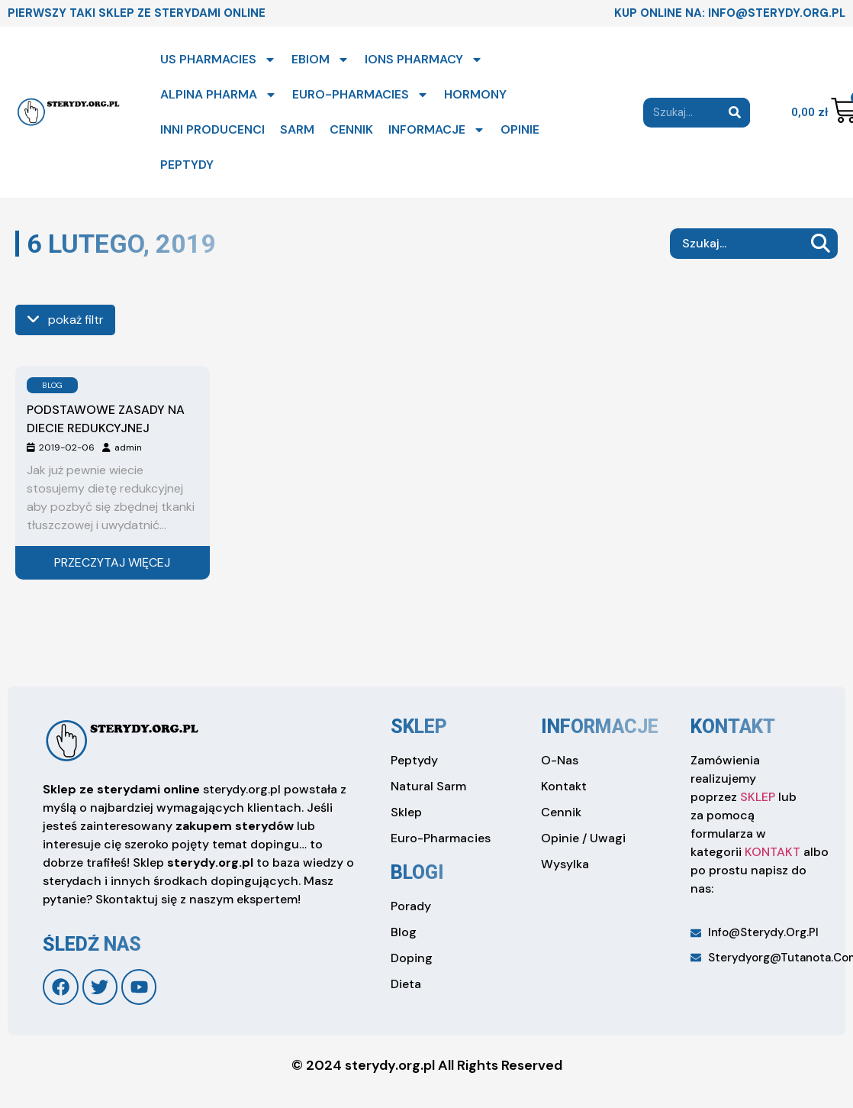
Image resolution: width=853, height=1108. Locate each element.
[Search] (735, 113)
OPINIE (520, 129)
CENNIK (351, 129)
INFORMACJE (436, 130)
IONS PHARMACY (424, 59)
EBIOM (320, 59)
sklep (419, 727)
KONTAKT (772, 852)
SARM (297, 129)
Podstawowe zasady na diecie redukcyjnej (106, 419)
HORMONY (475, 94)
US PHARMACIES (218, 59)
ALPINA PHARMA (218, 94)
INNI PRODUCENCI (212, 129)
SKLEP (757, 797)
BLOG (52, 385)
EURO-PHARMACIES (360, 94)
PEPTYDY (187, 165)
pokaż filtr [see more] (65, 320)
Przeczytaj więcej (112, 562)
